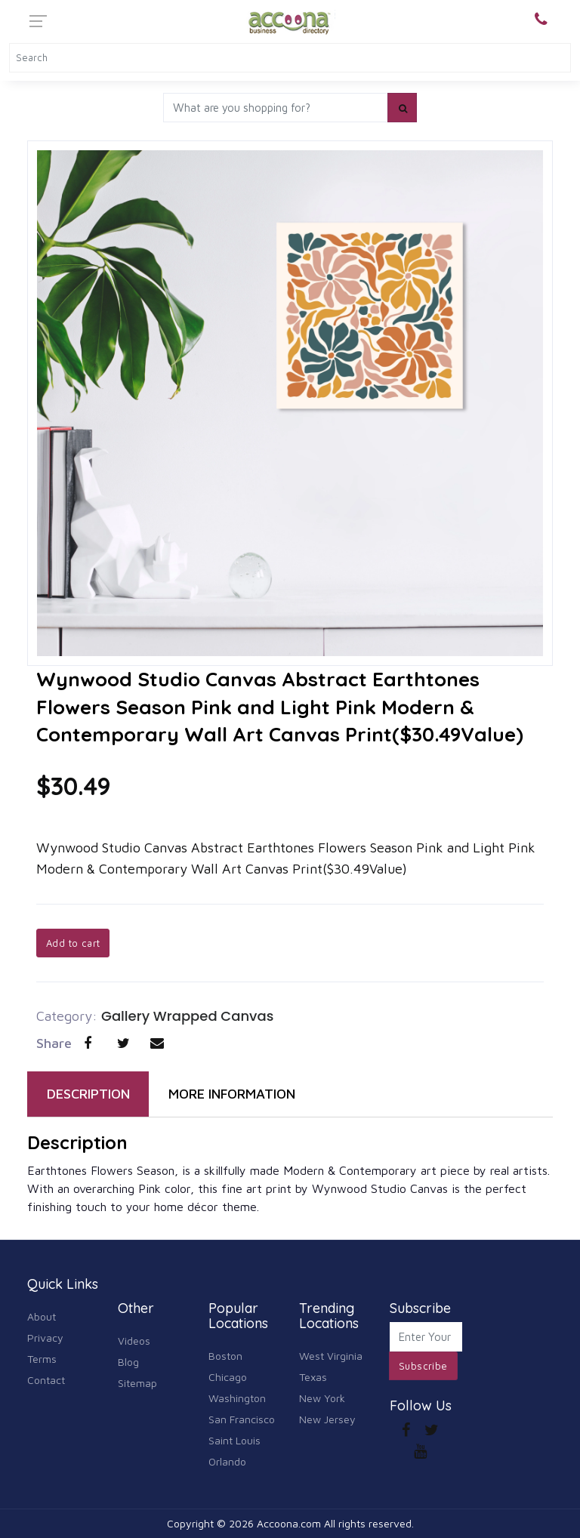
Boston (225, 1355)
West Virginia (330, 1355)
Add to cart (73, 943)
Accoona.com (289, 1523)
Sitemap (137, 1382)
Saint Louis (234, 1440)
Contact (46, 1379)
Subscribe (423, 1366)
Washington (237, 1398)
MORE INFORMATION (231, 1094)
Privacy (45, 1337)
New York (322, 1398)
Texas (313, 1376)
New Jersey (327, 1419)
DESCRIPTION (88, 1094)
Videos (134, 1340)
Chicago (227, 1376)
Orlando (227, 1461)
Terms (42, 1358)
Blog (128, 1361)
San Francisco (241, 1419)
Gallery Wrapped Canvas (187, 1015)
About (41, 1316)
